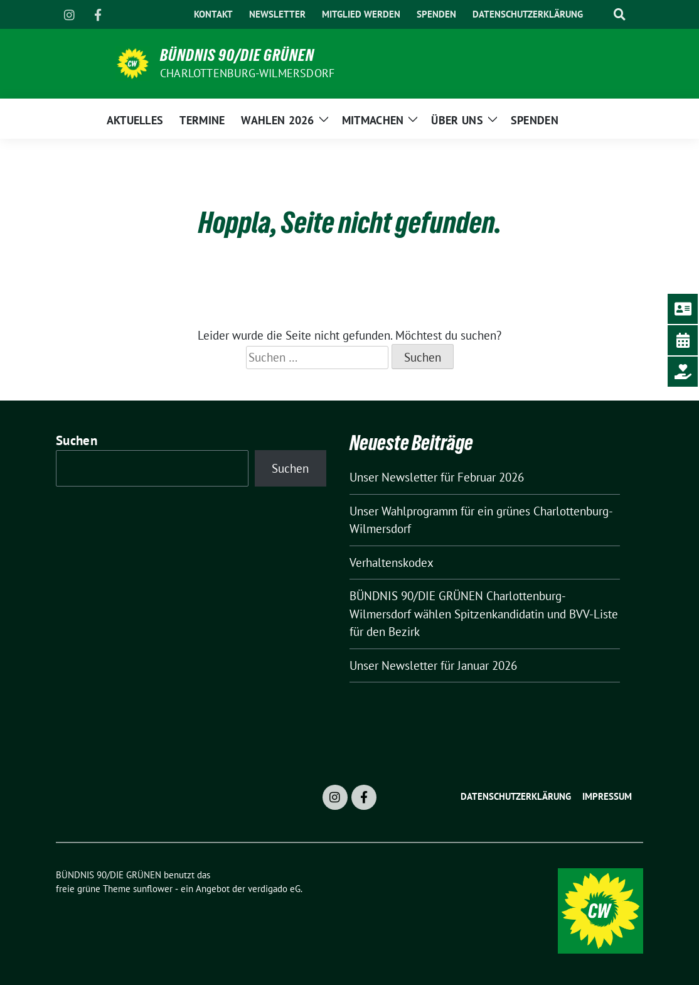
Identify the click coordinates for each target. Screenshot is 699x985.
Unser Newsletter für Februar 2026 (437, 477)
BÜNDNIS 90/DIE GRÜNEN (237, 55)
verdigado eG (274, 889)
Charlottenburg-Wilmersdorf (247, 73)
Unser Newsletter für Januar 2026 (433, 665)
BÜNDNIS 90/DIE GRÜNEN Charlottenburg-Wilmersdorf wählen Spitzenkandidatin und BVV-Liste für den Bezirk (484, 613)
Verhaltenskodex (392, 562)
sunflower (153, 889)
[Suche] (600, 15)
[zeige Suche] (619, 15)
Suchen (76, 440)
